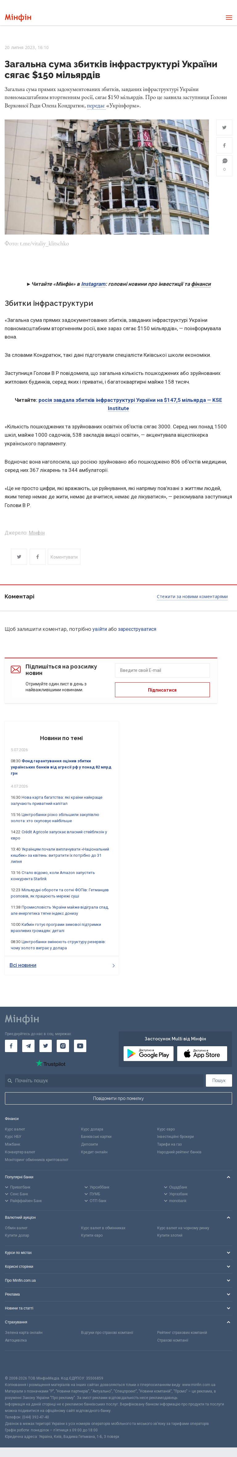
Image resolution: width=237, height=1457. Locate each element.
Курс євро (166, 1129)
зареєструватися (137, 629)
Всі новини (62, 965)
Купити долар (17, 1235)
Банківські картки (96, 1136)
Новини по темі (61, 738)
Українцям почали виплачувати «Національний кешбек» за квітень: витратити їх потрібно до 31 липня (60, 855)
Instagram (93, 284)
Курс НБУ (13, 1136)
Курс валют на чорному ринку (183, 1228)
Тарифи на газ (169, 1144)
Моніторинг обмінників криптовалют (36, 1160)
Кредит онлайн (94, 1152)
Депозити (89, 1144)
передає (96, 105)
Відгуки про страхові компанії (107, 1332)
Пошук (219, 1080)
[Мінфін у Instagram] (63, 1046)
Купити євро (92, 1235)
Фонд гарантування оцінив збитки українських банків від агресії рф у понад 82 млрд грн (61, 767)
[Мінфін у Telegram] (28, 1046)
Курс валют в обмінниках (103, 1228)
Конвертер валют (20, 1152)
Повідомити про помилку (118, 1098)
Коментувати (64, 557)
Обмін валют (16, 1228)
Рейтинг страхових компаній (182, 1332)
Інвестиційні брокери (175, 1136)
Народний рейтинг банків (179, 1152)
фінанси (201, 284)
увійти (99, 629)
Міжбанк (12, 1144)
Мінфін (37, 533)
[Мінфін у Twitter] (45, 1046)
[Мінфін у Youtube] (80, 1046)
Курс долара (92, 1129)
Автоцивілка (16, 1340)
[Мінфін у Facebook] (11, 1046)
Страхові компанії (172, 1340)
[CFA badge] (18, 1363)
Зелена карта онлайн (24, 1332)
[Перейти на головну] (18, 18)
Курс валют (15, 1129)
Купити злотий (169, 1235)
